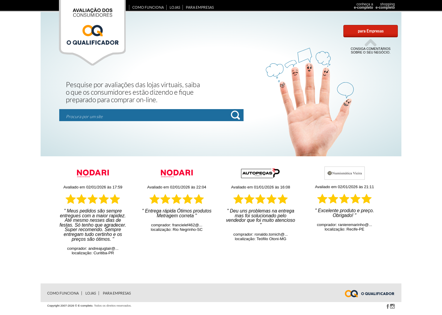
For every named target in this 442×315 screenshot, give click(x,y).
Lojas (175, 7)
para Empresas (371, 31)
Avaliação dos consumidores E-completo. (92, 33)
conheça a (362, 6)
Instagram (392, 306)
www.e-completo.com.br (373, 293)
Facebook (387, 306)
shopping (384, 6)
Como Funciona (148, 7)
